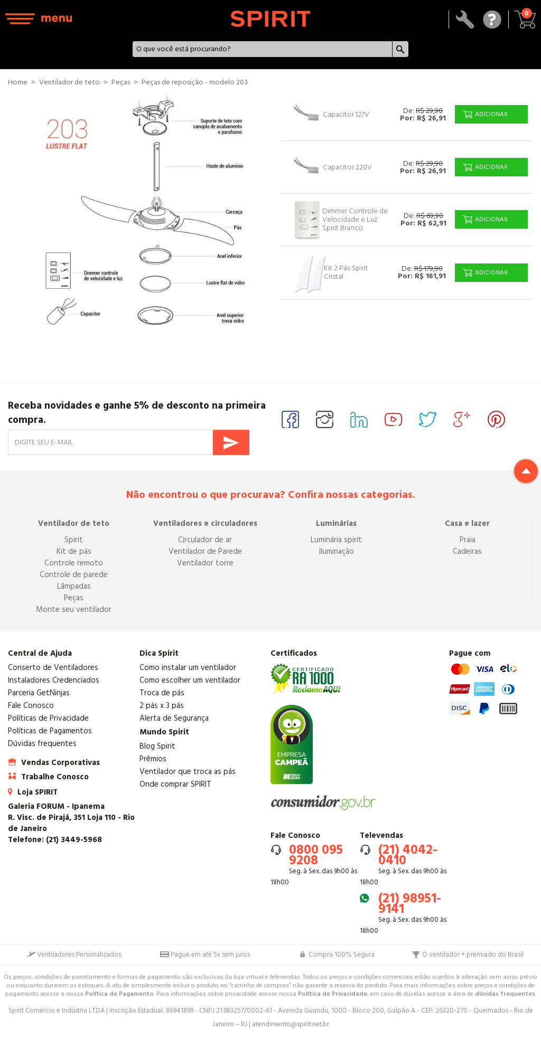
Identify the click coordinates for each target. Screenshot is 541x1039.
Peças (73, 597)
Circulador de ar (205, 539)
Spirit (73, 539)
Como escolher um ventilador (189, 680)
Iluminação (336, 551)
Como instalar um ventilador (187, 667)
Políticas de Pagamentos (50, 730)
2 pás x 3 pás (161, 705)
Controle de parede (74, 574)
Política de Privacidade (332, 993)
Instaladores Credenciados (53, 680)
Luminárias (336, 523)
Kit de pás (74, 551)
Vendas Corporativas (60, 762)
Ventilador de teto (73, 523)
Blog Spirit (157, 746)
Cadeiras (467, 551)
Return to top (526, 471)
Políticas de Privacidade (48, 718)
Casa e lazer (467, 523)
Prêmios (152, 758)
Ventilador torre (205, 563)
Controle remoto (73, 563)
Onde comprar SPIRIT (175, 784)
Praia (467, 539)
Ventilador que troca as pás (187, 771)
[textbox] (263, 49)
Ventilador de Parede (205, 551)
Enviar (231, 442)
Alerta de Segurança (174, 718)
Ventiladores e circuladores (205, 523)
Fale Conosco (31, 705)
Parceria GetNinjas (39, 692)
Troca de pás (161, 692)
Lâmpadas (74, 586)
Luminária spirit (336, 539)
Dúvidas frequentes (42, 743)
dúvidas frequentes (505, 993)
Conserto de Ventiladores (53, 667)
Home (17, 82)
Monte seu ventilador (73, 609)
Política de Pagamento (119, 993)
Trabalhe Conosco (55, 776)
